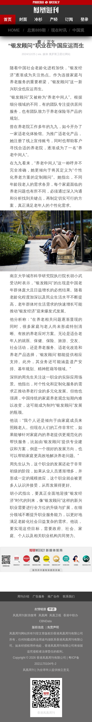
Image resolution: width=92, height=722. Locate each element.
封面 (23, 19)
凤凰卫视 (55, 615)
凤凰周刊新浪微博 (24, 615)
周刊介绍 (23, 596)
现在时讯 (59, 30)
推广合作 (53, 596)
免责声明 (53, 627)
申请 (51, 609)
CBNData (45, 621)
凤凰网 (43, 615)
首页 (8, 19)
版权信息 (38, 627)
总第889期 (36, 30)
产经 (54, 19)
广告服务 (38, 596)
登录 (84, 19)
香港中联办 (70, 615)
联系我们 (69, 596)
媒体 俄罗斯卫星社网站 (56, 54)
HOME (14, 30)
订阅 (69, 19)
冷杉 (38, 19)
